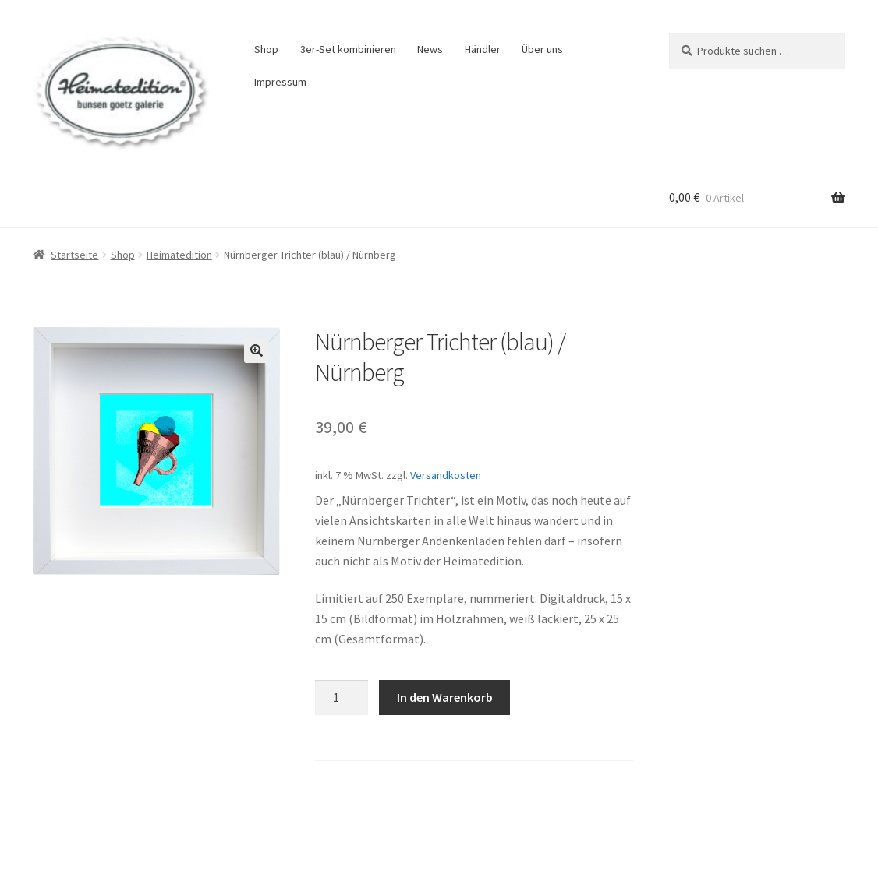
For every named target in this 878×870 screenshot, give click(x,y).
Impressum (280, 82)
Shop (266, 49)
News (430, 49)
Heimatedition (179, 255)
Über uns (542, 49)
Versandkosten (445, 475)
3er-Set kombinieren (348, 49)
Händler (483, 49)
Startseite (74, 255)
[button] (256, 350)
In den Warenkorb (445, 697)
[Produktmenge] (341, 698)
